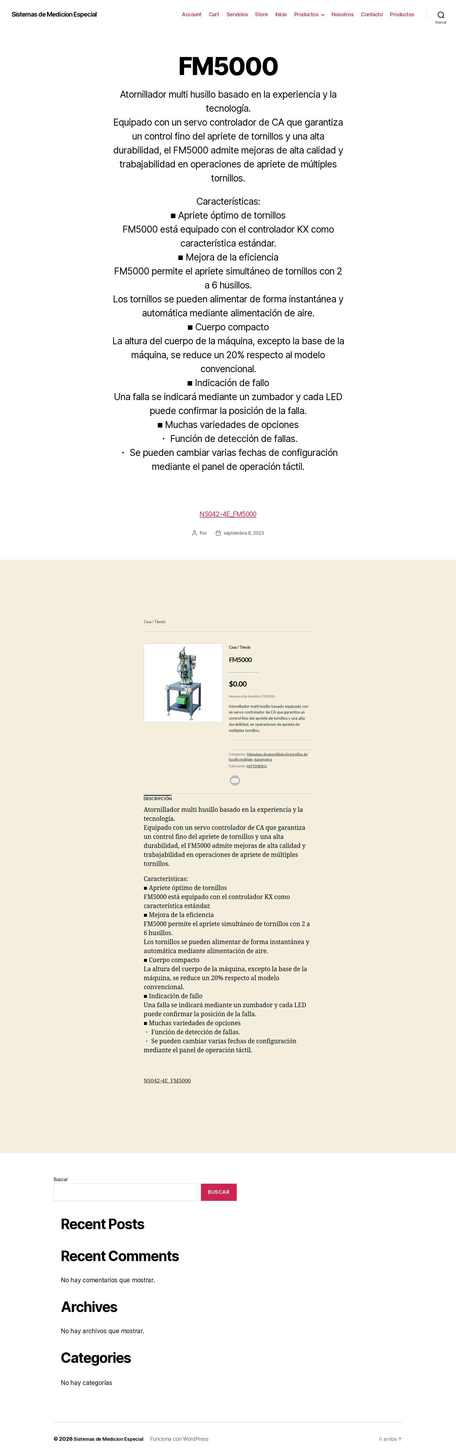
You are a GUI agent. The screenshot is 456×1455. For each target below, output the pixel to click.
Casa (148, 621)
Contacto (372, 14)
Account (192, 14)
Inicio (281, 14)
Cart (214, 14)
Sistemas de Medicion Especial (60, 14)
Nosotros (343, 14)
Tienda (159, 621)
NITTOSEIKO (257, 766)
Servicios (237, 14)
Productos (306, 14)
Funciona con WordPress (187, 1439)
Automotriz (263, 759)
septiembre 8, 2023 (243, 533)
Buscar (60, 1179)
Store (261, 14)
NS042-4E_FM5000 (228, 513)
